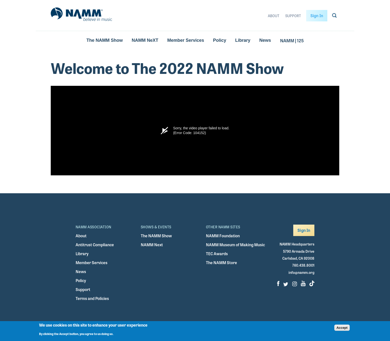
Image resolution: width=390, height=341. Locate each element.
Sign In (316, 15)
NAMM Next (152, 244)
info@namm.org (301, 272)
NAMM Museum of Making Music (235, 244)
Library (242, 40)
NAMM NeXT (145, 40)
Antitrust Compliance (95, 244)
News (265, 40)
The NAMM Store (221, 262)
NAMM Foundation (223, 236)
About (273, 15)
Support (293, 15)
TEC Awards (217, 253)
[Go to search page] (334, 16)
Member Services (185, 40)
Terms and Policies (92, 298)
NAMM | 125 (292, 40)
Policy (219, 40)
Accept (342, 328)
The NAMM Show (104, 40)
